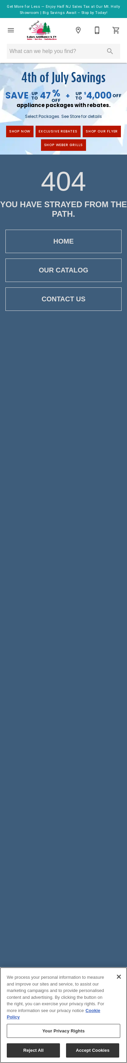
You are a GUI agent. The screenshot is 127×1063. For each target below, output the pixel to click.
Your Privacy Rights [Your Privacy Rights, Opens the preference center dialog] (63, 1030)
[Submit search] (110, 51)
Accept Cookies (92, 1050)
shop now (19, 131)
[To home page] (42, 30)
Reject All (33, 1050)
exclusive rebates (58, 131)
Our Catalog (63, 270)
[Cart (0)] (116, 30)
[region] (63, 1015)
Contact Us (63, 299)
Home (63, 241)
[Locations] (78, 30)
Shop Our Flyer (102, 131)
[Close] (118, 976)
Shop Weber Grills (63, 144)
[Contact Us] (97, 30)
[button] (11, 30)
